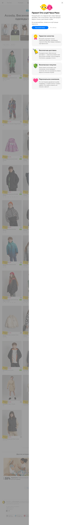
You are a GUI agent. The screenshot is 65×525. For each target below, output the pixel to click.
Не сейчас (53, 27)
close (62, 2)
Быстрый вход (40, 27)
